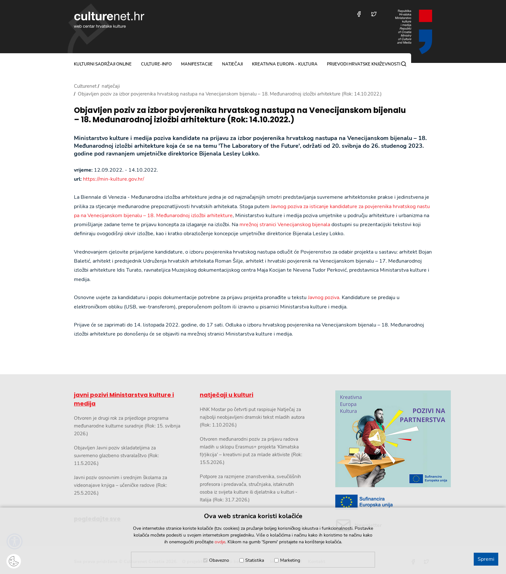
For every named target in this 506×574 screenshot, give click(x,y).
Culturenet (85, 86)
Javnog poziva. (324, 297)
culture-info (156, 64)
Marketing (290, 560)
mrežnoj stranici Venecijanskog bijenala (284, 224)
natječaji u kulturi (226, 395)
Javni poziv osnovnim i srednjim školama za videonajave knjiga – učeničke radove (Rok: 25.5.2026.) (120, 485)
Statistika (254, 560)
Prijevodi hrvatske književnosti (363, 64)
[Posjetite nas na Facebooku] (359, 14)
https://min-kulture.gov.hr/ (113, 179)
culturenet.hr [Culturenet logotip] (109, 20)
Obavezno (219, 560)
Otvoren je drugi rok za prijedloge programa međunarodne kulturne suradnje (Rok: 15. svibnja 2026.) (127, 426)
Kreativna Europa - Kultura (285, 64)
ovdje (220, 542)
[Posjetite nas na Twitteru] (374, 14)
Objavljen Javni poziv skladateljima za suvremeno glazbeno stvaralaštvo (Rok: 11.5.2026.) (116, 456)
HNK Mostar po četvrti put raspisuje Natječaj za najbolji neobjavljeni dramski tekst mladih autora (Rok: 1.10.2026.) (252, 417)
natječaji (232, 64)
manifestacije (197, 64)
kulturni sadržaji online (103, 64)
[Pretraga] (403, 63)
